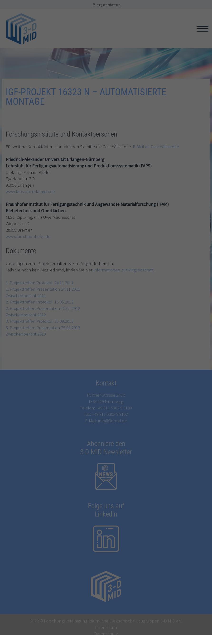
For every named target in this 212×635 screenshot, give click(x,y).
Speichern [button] (106, 371)
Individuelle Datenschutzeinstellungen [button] (106, 385)
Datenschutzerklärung (93, 320)
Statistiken (60, 339)
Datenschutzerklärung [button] (108, 393)
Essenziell (60, 332)
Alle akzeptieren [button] (106, 358)
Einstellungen (65, 324)
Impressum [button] (128, 393)
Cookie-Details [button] (85, 393)
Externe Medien (64, 347)
